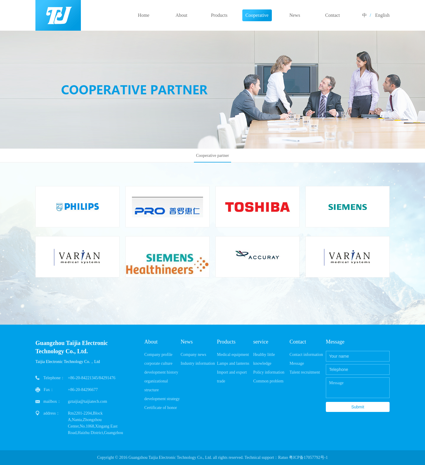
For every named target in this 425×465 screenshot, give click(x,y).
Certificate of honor (160, 407)
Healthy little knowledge (264, 359)
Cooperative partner (257, 17)
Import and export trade (232, 376)
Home (143, 15)
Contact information (306, 354)
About (181, 15)
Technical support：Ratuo (265, 457)
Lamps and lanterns (233, 363)
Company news (193, 354)
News (294, 15)
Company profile (158, 354)
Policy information (268, 372)
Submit (357, 407)
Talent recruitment (305, 372)
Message (297, 363)
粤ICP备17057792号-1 (308, 457)
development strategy (162, 399)
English (382, 15)
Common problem (268, 381)
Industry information (198, 363)
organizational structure (156, 385)
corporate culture (158, 363)
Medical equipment (233, 354)
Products (219, 15)
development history (161, 372)
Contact (332, 15)
